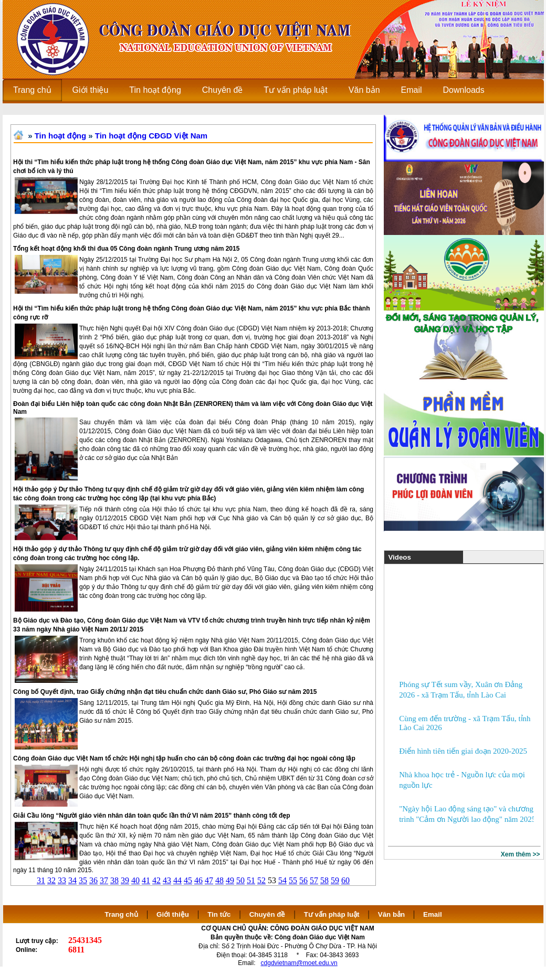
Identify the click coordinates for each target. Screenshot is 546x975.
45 (188, 880)
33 (62, 880)
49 (230, 880)
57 (314, 880)
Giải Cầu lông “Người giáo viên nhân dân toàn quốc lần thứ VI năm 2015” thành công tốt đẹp (151, 815)
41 (146, 880)
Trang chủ (121, 914)
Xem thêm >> (520, 854)
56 (303, 880)
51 (251, 880)
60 (345, 880)
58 (324, 880)
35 (83, 880)
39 (125, 880)
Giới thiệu (172, 914)
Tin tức (218, 914)
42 (156, 880)
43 (167, 880)
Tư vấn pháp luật (332, 914)
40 (135, 880)
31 (41, 880)
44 (177, 880)
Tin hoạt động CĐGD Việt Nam (151, 135)
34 (72, 880)
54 (282, 880)
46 (198, 880)
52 (261, 880)
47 (209, 880)
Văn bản (392, 914)
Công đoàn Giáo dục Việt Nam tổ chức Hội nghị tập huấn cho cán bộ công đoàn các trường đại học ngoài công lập (184, 758)
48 (219, 880)
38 (114, 880)
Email (432, 914)
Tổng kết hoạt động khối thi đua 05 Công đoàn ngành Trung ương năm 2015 (126, 248)
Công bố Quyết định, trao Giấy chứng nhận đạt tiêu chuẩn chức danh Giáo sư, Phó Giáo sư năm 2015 (165, 691)
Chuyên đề (267, 914)
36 (93, 880)
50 (240, 880)
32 (51, 880)
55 (293, 880)
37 (104, 880)
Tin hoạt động (60, 135)
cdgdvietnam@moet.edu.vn (299, 963)
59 (335, 880)
